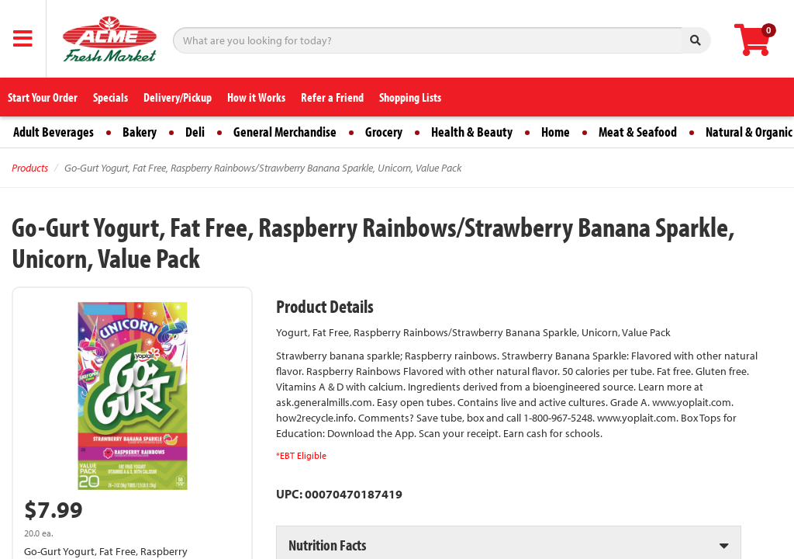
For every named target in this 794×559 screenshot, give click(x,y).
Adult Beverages (53, 132)
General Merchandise (285, 132)
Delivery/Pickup (177, 97)
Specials (110, 97)
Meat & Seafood (638, 132)
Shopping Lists (410, 97)
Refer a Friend (332, 97)
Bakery (140, 132)
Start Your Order (43, 97)
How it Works (256, 97)
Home (555, 132)
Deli (195, 132)
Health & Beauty (472, 132)
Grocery (383, 132)
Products (30, 168)
